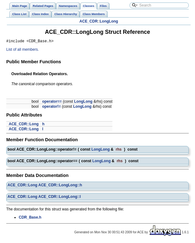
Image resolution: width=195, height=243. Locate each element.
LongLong (109, 21)
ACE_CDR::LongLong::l (59, 197)
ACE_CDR (89, 21)
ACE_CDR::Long (23, 125)
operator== (52, 102)
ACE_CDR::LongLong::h (60, 186)
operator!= (51, 107)
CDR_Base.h (30, 218)
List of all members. (22, 50)
